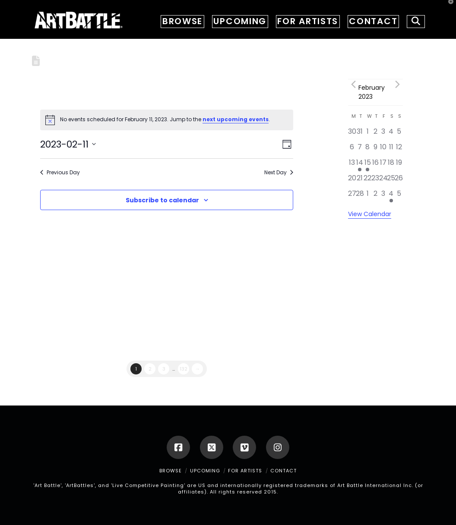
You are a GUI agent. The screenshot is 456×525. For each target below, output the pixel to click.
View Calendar (369, 214)
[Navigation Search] (413, 19)
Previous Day (60, 172)
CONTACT (283, 470)
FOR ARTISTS (245, 470)
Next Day (278, 172)
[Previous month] (353, 84)
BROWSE (170, 470)
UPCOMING (205, 470)
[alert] (166, 120)
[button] (448, 8)
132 (183, 368)
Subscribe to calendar (162, 200)
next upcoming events (236, 119)
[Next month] (398, 84)
